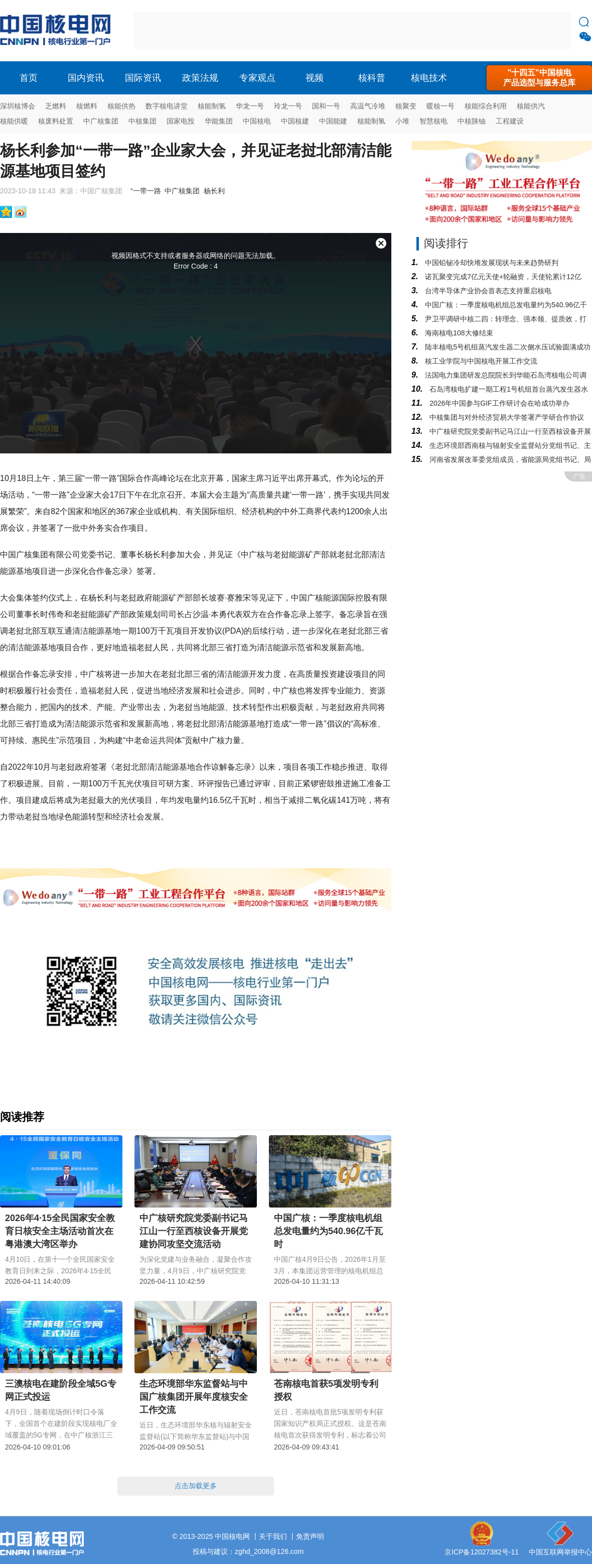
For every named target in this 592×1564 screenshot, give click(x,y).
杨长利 (214, 191)
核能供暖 (14, 121)
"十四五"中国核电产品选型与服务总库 (539, 77)
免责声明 (310, 1536)
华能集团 (219, 121)
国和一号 (326, 106)
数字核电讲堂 (166, 106)
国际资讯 (143, 78)
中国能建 (333, 121)
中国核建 (295, 121)
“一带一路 (145, 191)
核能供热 (121, 106)
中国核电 (257, 121)
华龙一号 (250, 106)
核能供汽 (531, 106)
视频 (315, 78)
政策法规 (200, 78)
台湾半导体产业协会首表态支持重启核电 (487, 291)
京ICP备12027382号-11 (482, 1552)
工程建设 (510, 121)
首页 (29, 78)
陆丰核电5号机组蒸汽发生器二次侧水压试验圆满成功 (506, 347)
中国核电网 (232, 1536)
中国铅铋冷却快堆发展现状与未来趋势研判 (490, 263)
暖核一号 (440, 106)
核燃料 (86, 106)
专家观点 (257, 78)
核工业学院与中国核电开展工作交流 (480, 361)
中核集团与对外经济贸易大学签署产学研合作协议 (505, 417)
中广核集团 (100, 121)
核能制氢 (212, 106)
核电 (57, 31)
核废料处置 (55, 121)
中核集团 (142, 121)
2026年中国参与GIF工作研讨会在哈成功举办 (498, 403)
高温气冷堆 (367, 106)
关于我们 (273, 1536)
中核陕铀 (472, 121)
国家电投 (181, 121)
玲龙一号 (288, 106)
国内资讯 (86, 78)
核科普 (371, 78)
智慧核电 (433, 121)
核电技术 (429, 78)
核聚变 (405, 106)
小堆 (402, 121)
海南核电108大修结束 (458, 333)
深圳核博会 (17, 106)
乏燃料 (55, 106)
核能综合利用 (486, 106)
